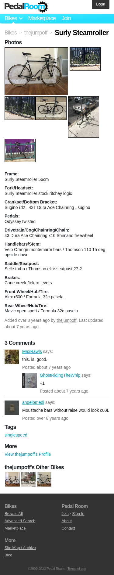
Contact (68, 528)
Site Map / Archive (20, 547)
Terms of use (76, 568)
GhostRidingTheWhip (29, 380)
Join (66, 18)
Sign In (78, 513)
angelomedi (12, 408)
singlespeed (16, 435)
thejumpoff (66, 320)
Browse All (14, 513)
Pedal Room (26, 7)
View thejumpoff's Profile (28, 454)
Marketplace (41, 18)
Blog (8, 555)
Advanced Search (20, 521)
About (67, 521)
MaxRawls (12, 357)
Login (100, 4)
